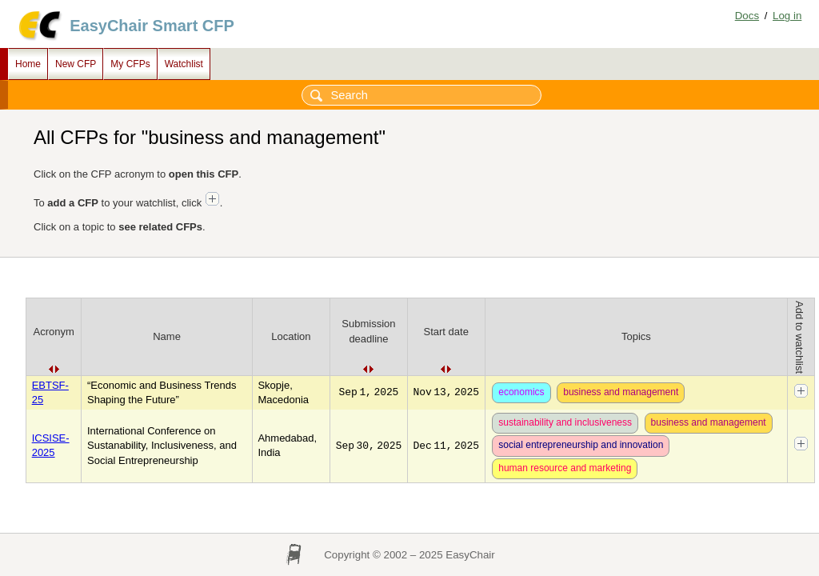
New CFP (75, 64)
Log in (787, 16)
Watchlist (184, 64)
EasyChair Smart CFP (152, 25)
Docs (747, 16)
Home (28, 64)
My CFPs (130, 64)
